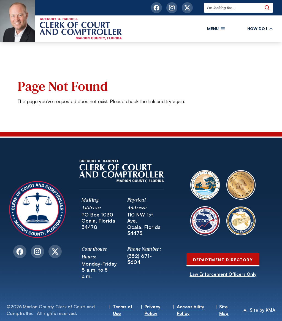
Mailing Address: (91, 203)
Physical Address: (137, 203)
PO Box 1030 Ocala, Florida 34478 (98, 221)
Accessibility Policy (190, 310)
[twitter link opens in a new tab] (187, 7)
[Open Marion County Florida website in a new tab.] (204, 185)
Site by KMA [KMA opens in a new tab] (259, 310)
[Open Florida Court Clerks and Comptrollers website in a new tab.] (241, 221)
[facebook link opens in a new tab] (156, 7)
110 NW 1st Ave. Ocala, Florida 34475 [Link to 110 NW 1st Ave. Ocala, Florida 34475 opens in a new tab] (144, 224)
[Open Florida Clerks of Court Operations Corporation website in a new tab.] (204, 221)
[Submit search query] (267, 7)
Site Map (224, 310)
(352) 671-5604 (139, 259)
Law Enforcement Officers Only (223, 274)
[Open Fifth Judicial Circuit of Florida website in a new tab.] (241, 185)
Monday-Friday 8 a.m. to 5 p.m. (99, 270)
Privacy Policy (153, 310)
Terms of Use (123, 310)
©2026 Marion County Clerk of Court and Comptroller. (51, 310)
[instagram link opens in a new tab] (171, 7)
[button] (216, 28)
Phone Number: (144, 248)
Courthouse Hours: (94, 252)
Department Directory (223, 259)
